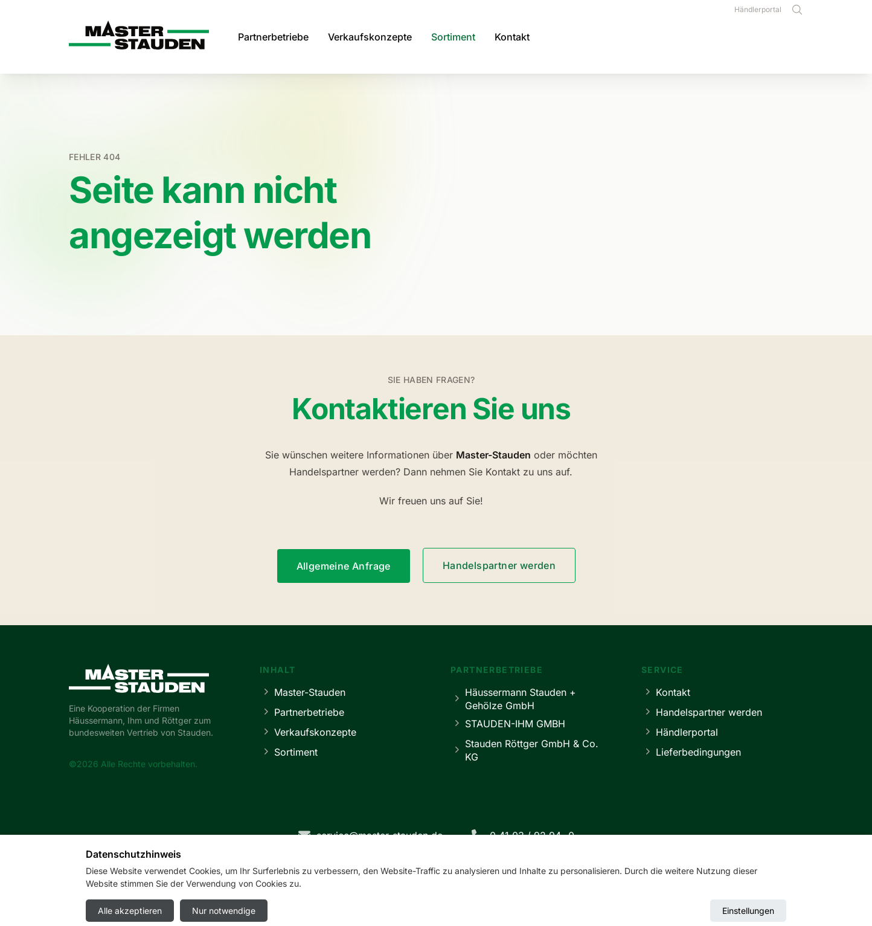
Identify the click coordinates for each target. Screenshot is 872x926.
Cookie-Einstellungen (497, 881)
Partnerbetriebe (273, 37)
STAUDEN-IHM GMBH (507, 723)
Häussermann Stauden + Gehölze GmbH (513, 699)
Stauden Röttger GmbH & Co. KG (524, 750)
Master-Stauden (302, 692)
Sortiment (453, 37)
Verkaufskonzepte (370, 37)
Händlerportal (757, 9)
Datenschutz (416, 881)
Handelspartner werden (499, 565)
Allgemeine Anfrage (344, 566)
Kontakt (512, 37)
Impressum (355, 881)
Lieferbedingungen (691, 751)
